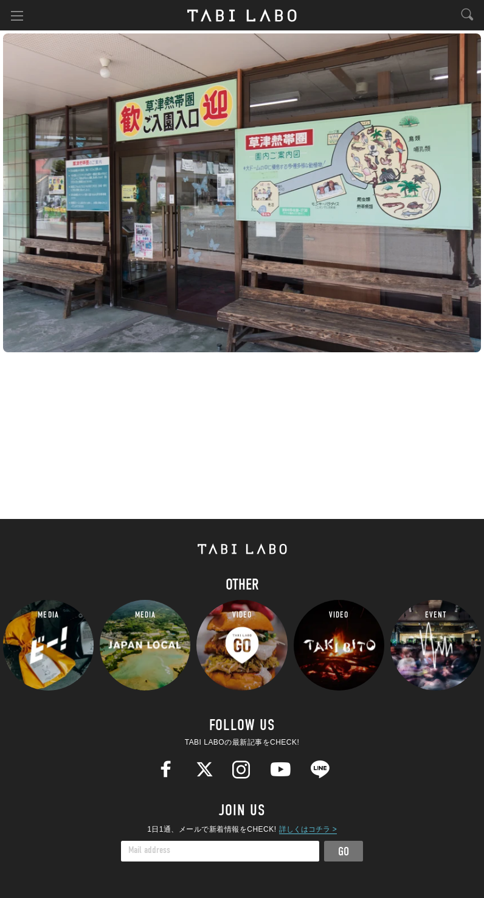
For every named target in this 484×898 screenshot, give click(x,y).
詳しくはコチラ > (307, 829)
